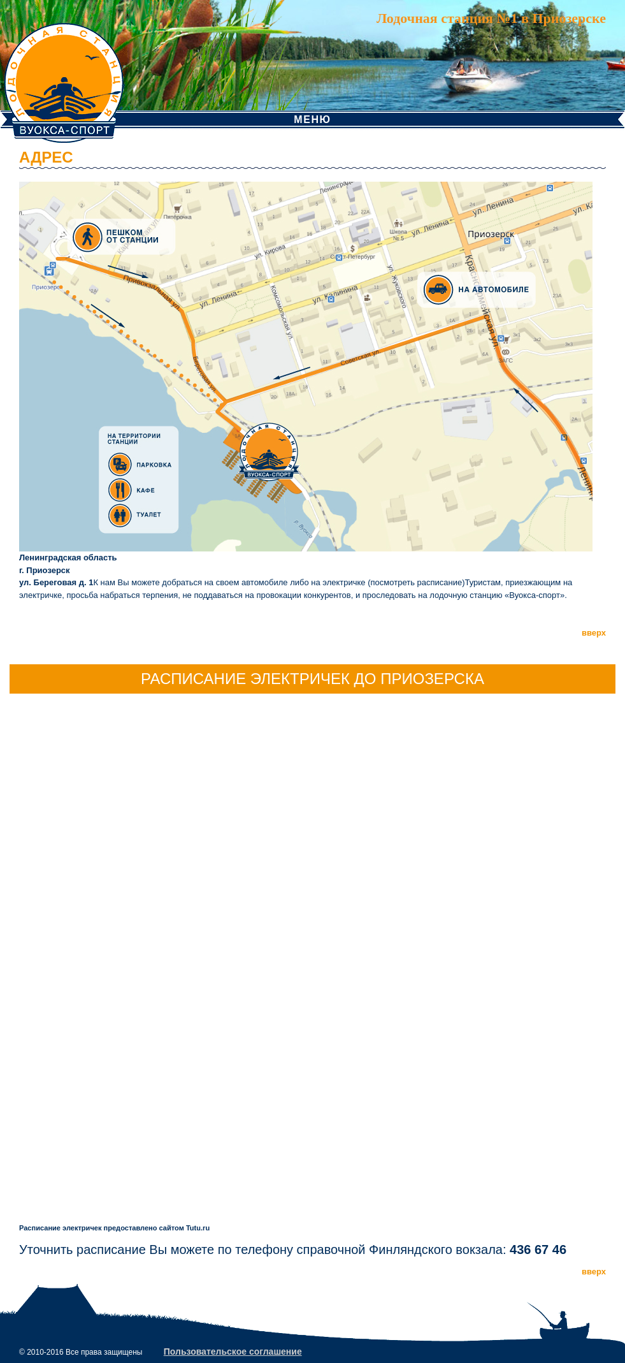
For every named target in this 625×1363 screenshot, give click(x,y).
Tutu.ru (198, 1228)
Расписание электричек (60, 1228)
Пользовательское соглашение (233, 1351)
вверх (594, 633)
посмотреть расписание (417, 582)
